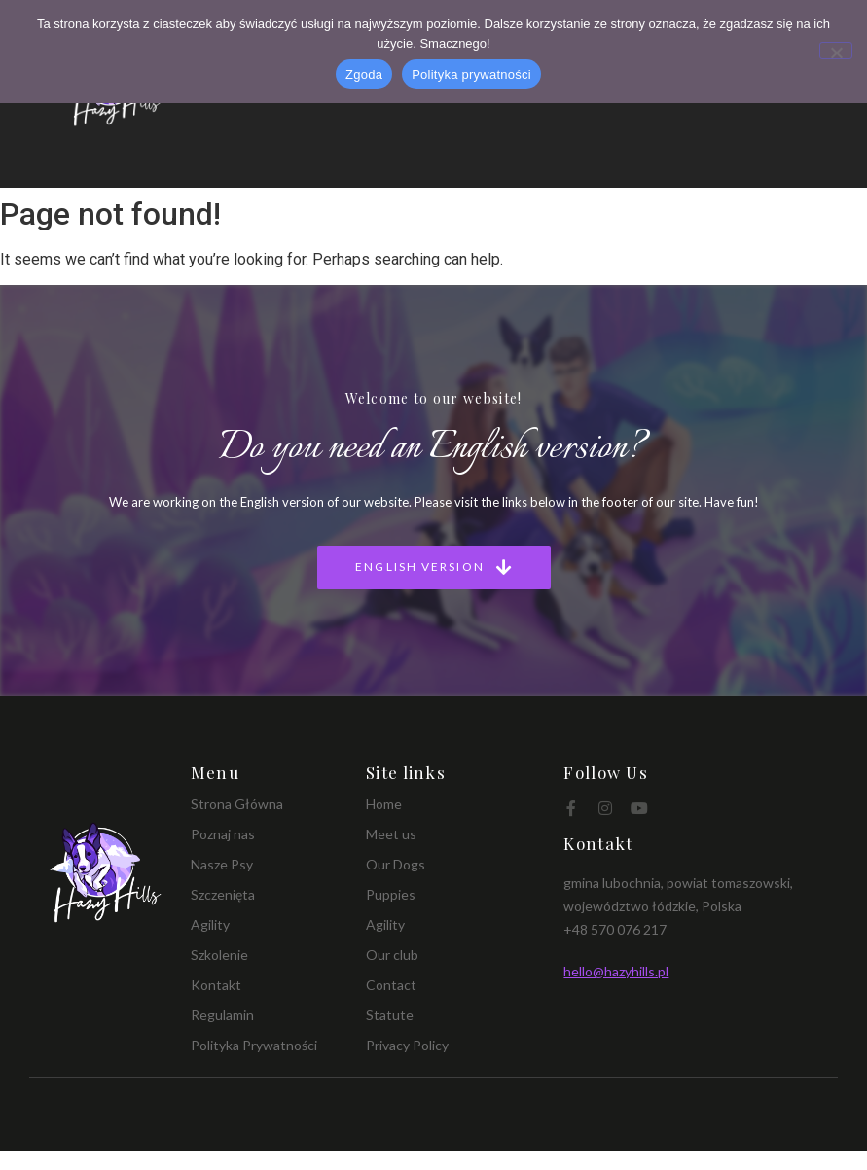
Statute (390, 1015)
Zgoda (363, 74)
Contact (391, 984)
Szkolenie (219, 954)
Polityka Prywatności (254, 1045)
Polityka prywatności (471, 74)
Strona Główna (237, 804)
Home (384, 804)
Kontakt (216, 984)
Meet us (391, 834)
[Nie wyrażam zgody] (835, 50)
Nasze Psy (222, 864)
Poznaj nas (223, 834)
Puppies (390, 894)
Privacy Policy (407, 1045)
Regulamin (222, 1015)
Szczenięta (223, 894)
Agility (210, 924)
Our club (392, 954)
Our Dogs (395, 864)
